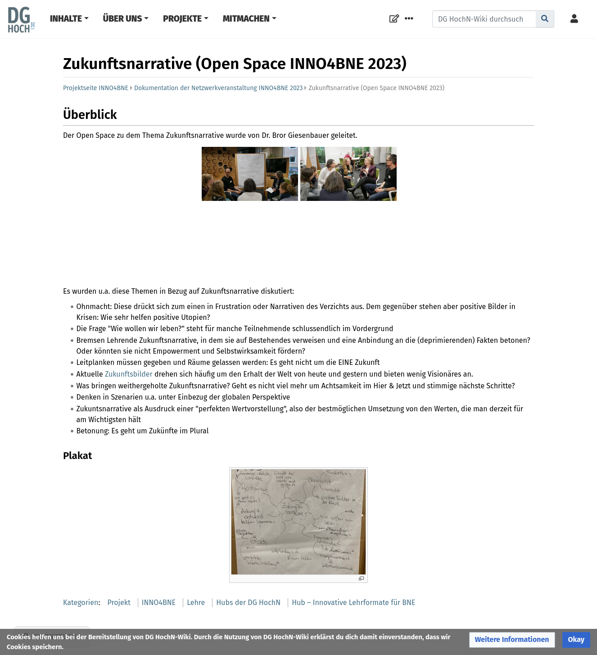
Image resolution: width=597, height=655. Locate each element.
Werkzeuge (55, 570)
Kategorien (80, 536)
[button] (512, 640)
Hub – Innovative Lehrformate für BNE (353, 536)
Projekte (182, 19)
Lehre (196, 536)
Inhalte (66, 19)
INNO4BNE (159, 536)
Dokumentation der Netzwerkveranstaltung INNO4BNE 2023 (218, 88)
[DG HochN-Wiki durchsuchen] (484, 18)
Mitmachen (246, 19)
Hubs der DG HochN (248, 536)
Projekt (119, 536)
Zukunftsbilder (129, 307)
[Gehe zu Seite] (545, 18)
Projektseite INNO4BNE (95, 88)
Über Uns (122, 19)
